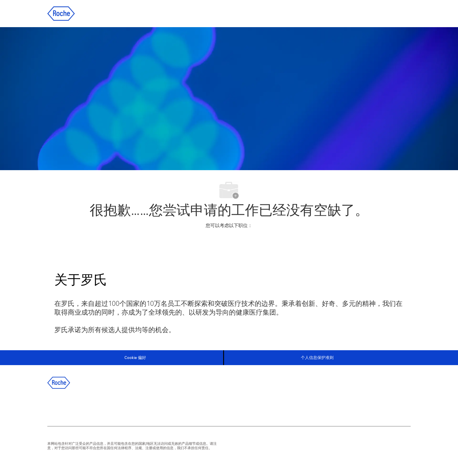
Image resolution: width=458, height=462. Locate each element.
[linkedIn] (71, 406)
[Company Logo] (61, 13)
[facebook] (55, 406)
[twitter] (87, 406)
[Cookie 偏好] (135, 358)
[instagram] (103, 406)
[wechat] (118, 406)
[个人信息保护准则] (317, 358)
